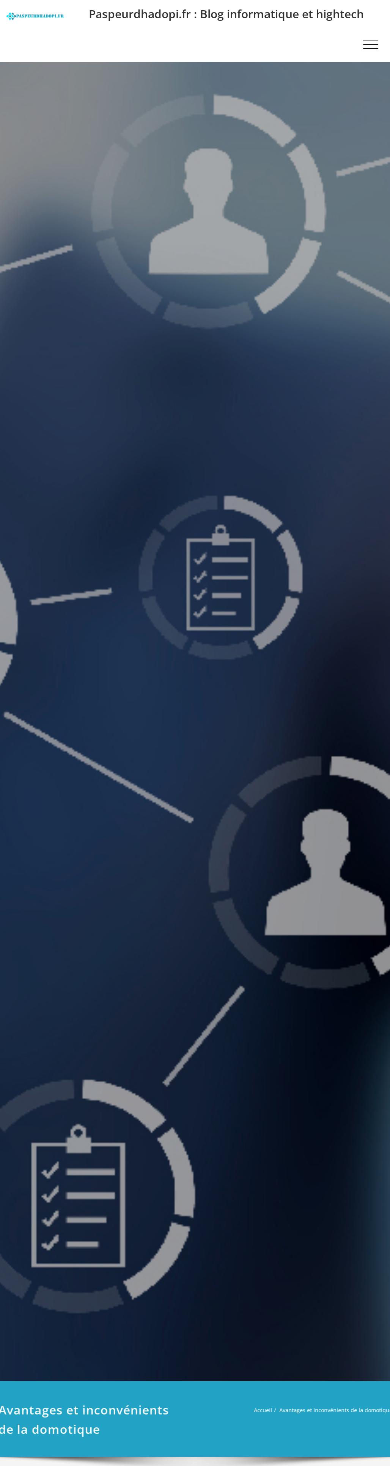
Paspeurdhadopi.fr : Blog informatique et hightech (226, 14)
